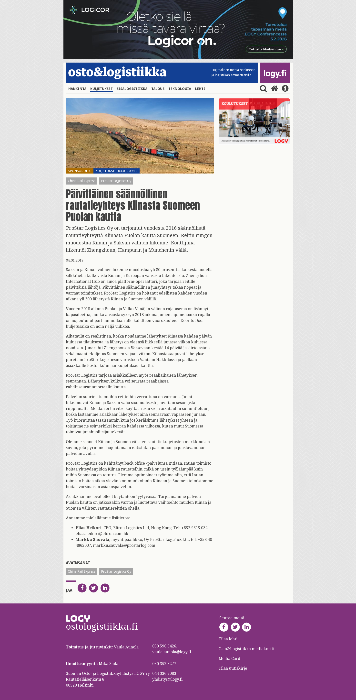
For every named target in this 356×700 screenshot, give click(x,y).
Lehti (200, 89)
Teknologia (179, 89)
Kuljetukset (101, 89)
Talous (157, 89)
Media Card (230, 658)
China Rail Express (81, 181)
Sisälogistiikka (132, 89)
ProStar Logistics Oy (116, 181)
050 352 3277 (164, 663)
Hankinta (77, 89)
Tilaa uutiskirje (233, 668)
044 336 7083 (164, 673)
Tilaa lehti (228, 639)
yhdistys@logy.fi (167, 679)
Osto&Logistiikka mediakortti (246, 648)
